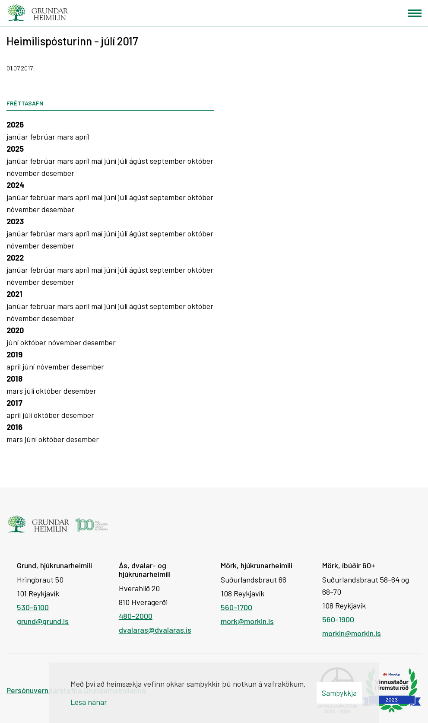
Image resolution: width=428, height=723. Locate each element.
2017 (14, 403)
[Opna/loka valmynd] (415, 13)
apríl (82, 136)
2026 (15, 124)
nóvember (23, 173)
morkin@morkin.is (351, 633)
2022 (15, 257)
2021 (14, 294)
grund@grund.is (43, 621)
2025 (15, 148)
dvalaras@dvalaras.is (155, 629)
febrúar (43, 136)
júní (111, 161)
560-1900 (338, 619)
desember (57, 173)
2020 (15, 330)
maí (97, 161)
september (168, 161)
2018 (14, 378)
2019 (14, 354)
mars (66, 136)
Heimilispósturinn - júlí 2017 (72, 41)
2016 (14, 427)
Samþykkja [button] (339, 692)
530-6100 (33, 607)
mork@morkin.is (247, 621)
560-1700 (236, 607)
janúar (18, 136)
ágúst (139, 161)
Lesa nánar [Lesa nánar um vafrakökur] (88, 702)
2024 (15, 185)
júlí (123, 161)
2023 (15, 221)
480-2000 (135, 616)
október (200, 161)
